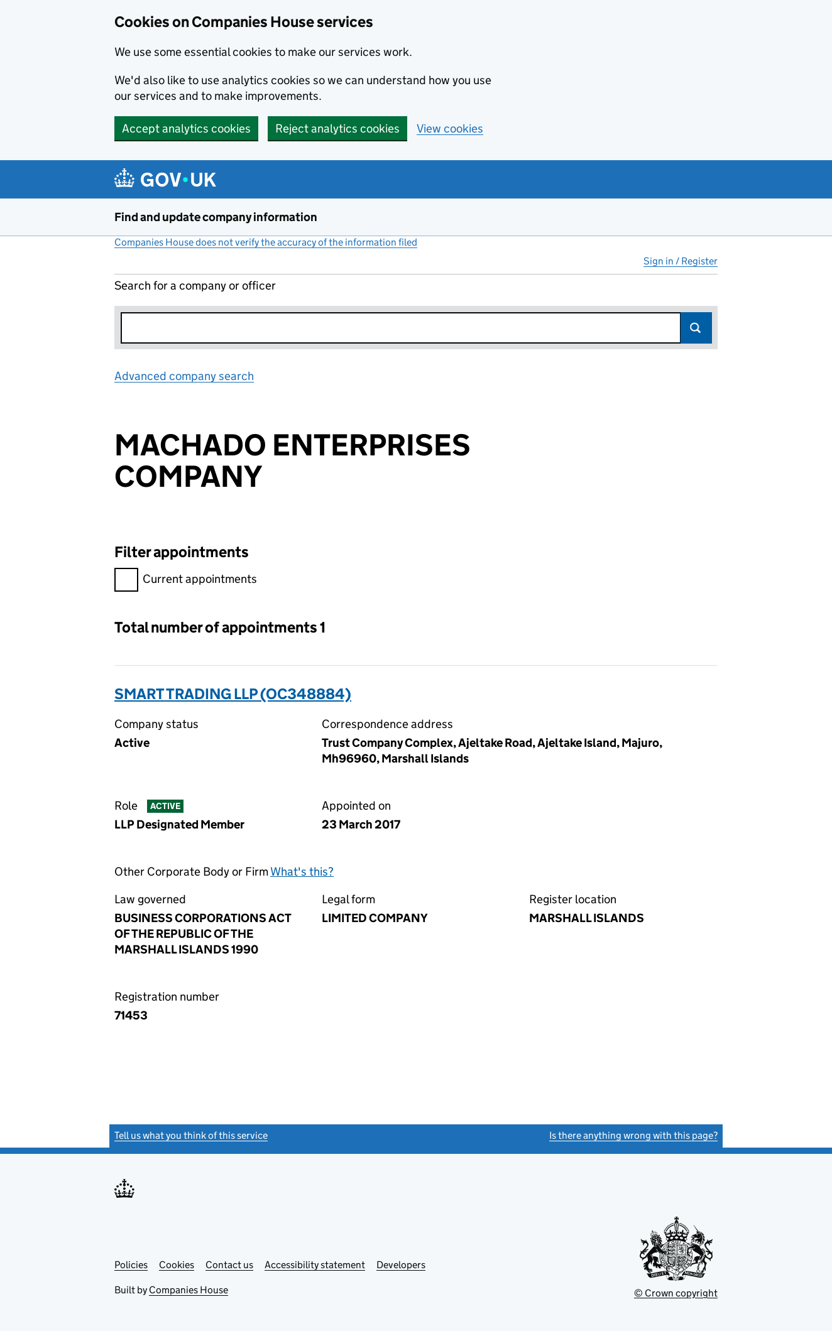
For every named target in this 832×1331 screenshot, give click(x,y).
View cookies (450, 128)
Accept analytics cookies (186, 128)
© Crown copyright (676, 1293)
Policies (131, 1265)
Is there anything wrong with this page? (633, 1135)
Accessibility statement (315, 1265)
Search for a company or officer (195, 285)
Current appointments (185, 581)
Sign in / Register (680, 261)
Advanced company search (184, 376)
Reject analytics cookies (337, 128)
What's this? (302, 871)
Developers (400, 1265)
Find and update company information (215, 217)
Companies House (188, 1290)
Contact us (229, 1265)
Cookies (176, 1265)
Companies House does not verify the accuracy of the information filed (265, 242)
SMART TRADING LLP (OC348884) (232, 694)
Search (696, 328)
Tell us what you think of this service (191, 1135)
